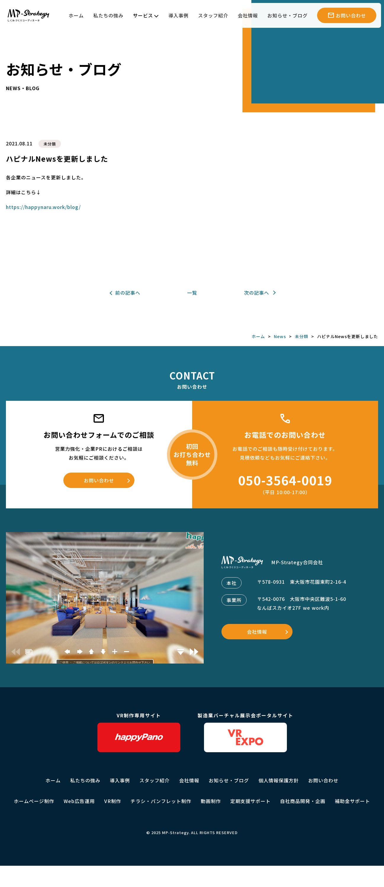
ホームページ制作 (34, 801)
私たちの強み (108, 15)
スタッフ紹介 (213, 15)
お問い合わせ (99, 480)
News (280, 336)
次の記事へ (256, 292)
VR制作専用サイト (138, 732)
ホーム (76, 15)
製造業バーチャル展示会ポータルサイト (245, 732)
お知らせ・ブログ (287, 15)
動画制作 (211, 801)
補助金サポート (352, 801)
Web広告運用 (79, 801)
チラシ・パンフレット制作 (161, 801)
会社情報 (248, 15)
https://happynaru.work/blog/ (43, 206)
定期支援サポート (250, 801)
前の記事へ (127, 292)
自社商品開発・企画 (302, 801)
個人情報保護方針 (278, 780)
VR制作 (112, 801)
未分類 (50, 144)
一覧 (192, 292)
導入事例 (178, 15)
